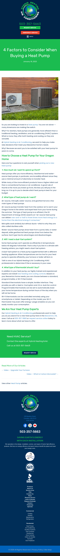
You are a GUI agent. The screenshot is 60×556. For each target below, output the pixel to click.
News (30, 495)
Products (30, 486)
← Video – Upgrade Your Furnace (16, 370)
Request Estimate (30, 501)
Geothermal (30, 533)
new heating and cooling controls (32, 274)
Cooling (30, 513)
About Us (30, 488)
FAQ (30, 492)
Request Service (30, 497)
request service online (38, 318)
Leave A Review (30, 499)
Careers (30, 503)
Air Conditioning (30, 528)
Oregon (49, 155)
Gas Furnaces (30, 531)
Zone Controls (30, 535)
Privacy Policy (37, 550)
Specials (30, 506)
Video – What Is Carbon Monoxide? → (42, 374)
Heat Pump (15, 383)
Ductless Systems (30, 529)
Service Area (30, 490)
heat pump (33, 125)
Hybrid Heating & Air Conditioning (18, 142)
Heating (30, 515)
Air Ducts (30, 538)
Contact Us (29, 494)
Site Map (48, 550)
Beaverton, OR (51, 316)
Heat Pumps (30, 526)
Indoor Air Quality (30, 537)
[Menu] (30, 36)
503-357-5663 (30, 24)
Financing (30, 505)
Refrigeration (30, 519)
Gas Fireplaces (30, 540)
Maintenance (30, 517)
